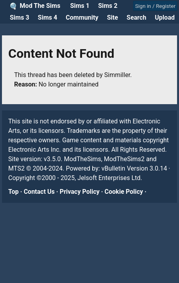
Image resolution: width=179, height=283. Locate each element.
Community (82, 17)
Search (136, 17)
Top (13, 191)
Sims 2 (107, 5)
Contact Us (39, 191)
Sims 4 (47, 17)
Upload (165, 17)
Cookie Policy (123, 191)
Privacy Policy (79, 191)
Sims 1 (80, 5)
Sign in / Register (155, 6)
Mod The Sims (40, 5)
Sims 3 (19, 17)
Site (112, 17)
